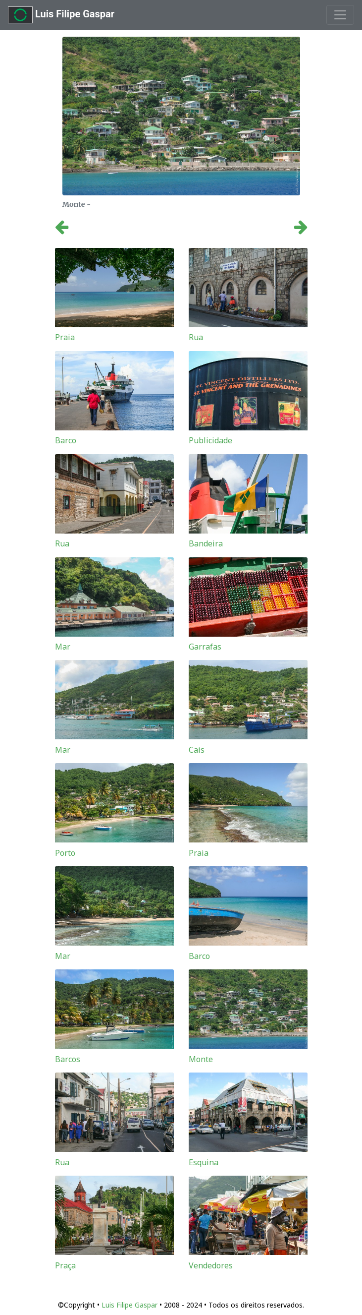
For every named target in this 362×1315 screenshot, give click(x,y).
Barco (65, 440)
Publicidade (210, 440)
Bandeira (206, 543)
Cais (197, 749)
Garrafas (205, 646)
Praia (65, 337)
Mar (62, 646)
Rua (196, 337)
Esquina (203, 1162)
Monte (201, 1059)
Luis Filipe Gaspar (61, 14)
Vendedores (211, 1265)
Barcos (67, 1059)
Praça (65, 1265)
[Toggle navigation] (340, 15)
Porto (65, 852)
